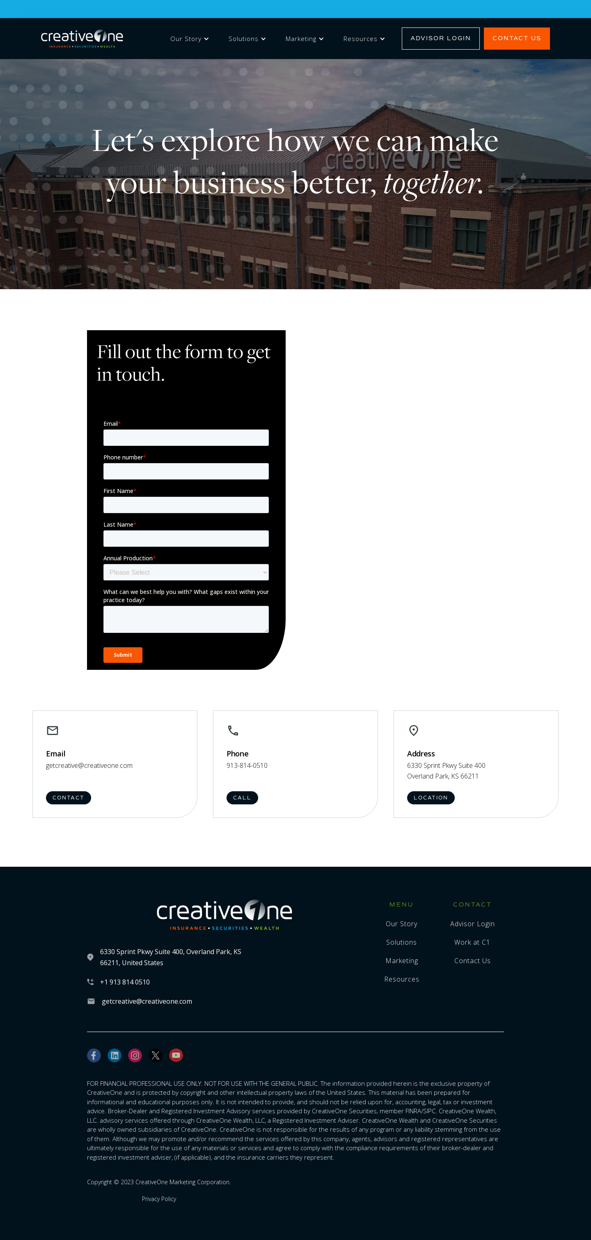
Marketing (301, 38)
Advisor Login (440, 38)
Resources (361, 38)
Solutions (244, 38)
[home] (82, 39)
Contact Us (516, 38)
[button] (188, 39)
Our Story (186, 38)
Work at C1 (472, 942)
